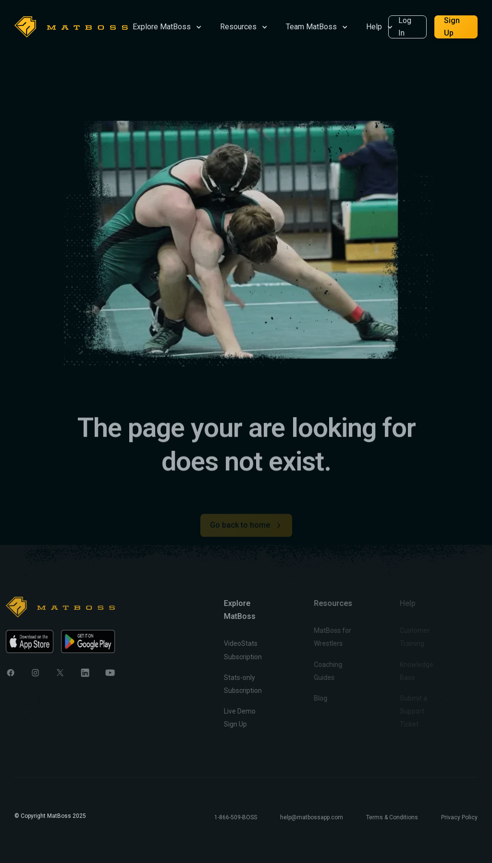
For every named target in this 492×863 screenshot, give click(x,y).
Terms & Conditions (392, 817)
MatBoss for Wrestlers (315, 637)
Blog (303, 698)
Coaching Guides (311, 670)
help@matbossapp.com (311, 817)
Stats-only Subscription (230, 684)
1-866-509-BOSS (235, 817)
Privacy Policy (459, 817)
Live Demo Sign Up (227, 717)
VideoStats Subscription (230, 650)
